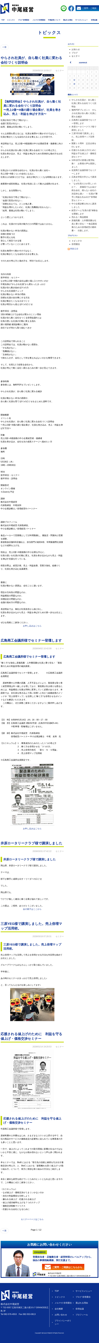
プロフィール (82, 1315)
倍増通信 (76, 244)
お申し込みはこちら (32, 626)
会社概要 (59, 1309)
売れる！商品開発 (80, 217)
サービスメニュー (81, 20)
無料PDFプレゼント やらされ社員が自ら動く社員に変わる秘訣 (84, 113)
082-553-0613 (29, 1314)
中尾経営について (54, 20)
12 (74, 80)
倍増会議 (94, 20)
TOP (3, 20)
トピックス (11, 20)
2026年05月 (83, 63)
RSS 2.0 (73, 249)
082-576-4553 (10, 1314)
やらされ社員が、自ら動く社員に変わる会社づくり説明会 (84, 103)
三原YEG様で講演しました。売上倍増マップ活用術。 (83, 136)
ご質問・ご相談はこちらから (67, 1267)
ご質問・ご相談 (89, 8)
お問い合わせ (61, 1315)
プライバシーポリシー (63, 1322)
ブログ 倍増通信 (23, 20)
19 (74, 84)
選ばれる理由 (67, 20)
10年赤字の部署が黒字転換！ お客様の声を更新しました (84, 163)
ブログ (75, 53)
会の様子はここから (32, 909)
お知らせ (76, 49)
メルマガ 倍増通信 (38, 20)
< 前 (4, 47)
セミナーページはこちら (32, 1219)
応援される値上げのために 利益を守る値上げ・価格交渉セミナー (85, 153)
